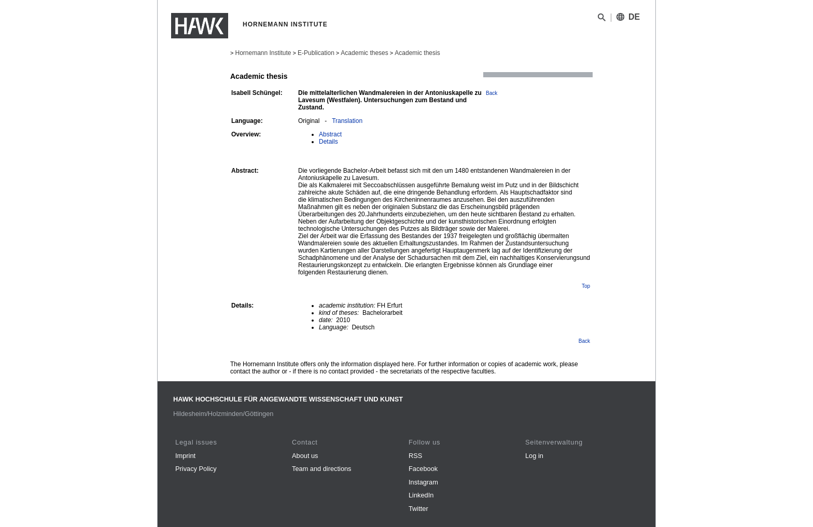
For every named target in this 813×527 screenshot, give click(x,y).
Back (491, 93)
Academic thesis (417, 53)
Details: (242, 305)
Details (328, 141)
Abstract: (245, 170)
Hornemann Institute (263, 53)
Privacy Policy (196, 469)
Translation (347, 120)
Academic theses (364, 53)
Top (586, 286)
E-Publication (316, 53)
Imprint (185, 456)
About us (305, 456)
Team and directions (322, 469)
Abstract (330, 134)
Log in (534, 456)
